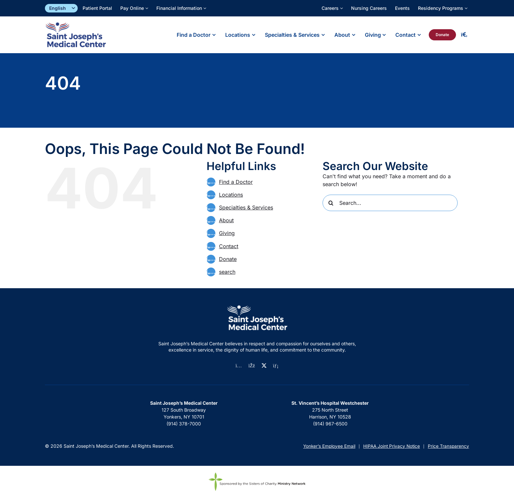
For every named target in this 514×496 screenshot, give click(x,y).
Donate (228, 259)
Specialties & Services (246, 207)
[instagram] (239, 365)
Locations (231, 194)
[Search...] (390, 203)
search (227, 272)
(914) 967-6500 (330, 423)
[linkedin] (276, 365)
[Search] (331, 203)
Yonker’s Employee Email (329, 446)
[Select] (61, 8)
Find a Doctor (236, 182)
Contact (228, 246)
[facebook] (251, 365)
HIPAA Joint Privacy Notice (391, 446)
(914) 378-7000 (184, 423)
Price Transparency (448, 446)
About (226, 220)
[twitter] (264, 365)
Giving (227, 233)
